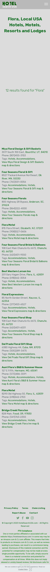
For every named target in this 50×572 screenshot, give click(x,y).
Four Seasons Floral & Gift (17, 172)
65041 (33, 370)
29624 (5, 205)
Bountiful (30, 152)
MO (27, 370)
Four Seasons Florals (14, 198)
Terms (25, 508)
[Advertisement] (25, 61)
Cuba (25, 347)
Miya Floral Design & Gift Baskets (21, 148)
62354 (5, 301)
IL (34, 274)
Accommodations (25, 158)
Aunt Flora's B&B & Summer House (22, 367)
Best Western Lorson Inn (16, 271)
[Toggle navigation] (46, 4)
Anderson (34, 201)
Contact (33, 513)
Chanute (42, 248)
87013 (37, 347)
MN (10, 178)
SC (42, 201)
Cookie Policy (23, 569)
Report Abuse (19, 513)
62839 (40, 274)
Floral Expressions (13, 294)
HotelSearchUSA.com (28, 523)
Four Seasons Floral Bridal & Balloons (23, 244)
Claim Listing (38, 508)
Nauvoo (33, 297)
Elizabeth (26, 228)
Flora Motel (8, 224)
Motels (11, 377)
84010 (44, 152)
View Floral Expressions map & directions (24, 311)
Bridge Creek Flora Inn (15, 410)
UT (38, 152)
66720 (9, 251)
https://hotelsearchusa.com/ (20, 536)
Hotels (11, 158)
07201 (39, 228)
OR (21, 413)
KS (3, 251)
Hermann (20, 370)
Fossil (16, 413)
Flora (29, 274)
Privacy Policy (11, 508)
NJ (33, 228)
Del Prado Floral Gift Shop (17, 344)
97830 (28, 413)
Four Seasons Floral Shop (17, 317)
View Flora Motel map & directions (20, 238)
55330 (16, 178)
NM (31, 347)
